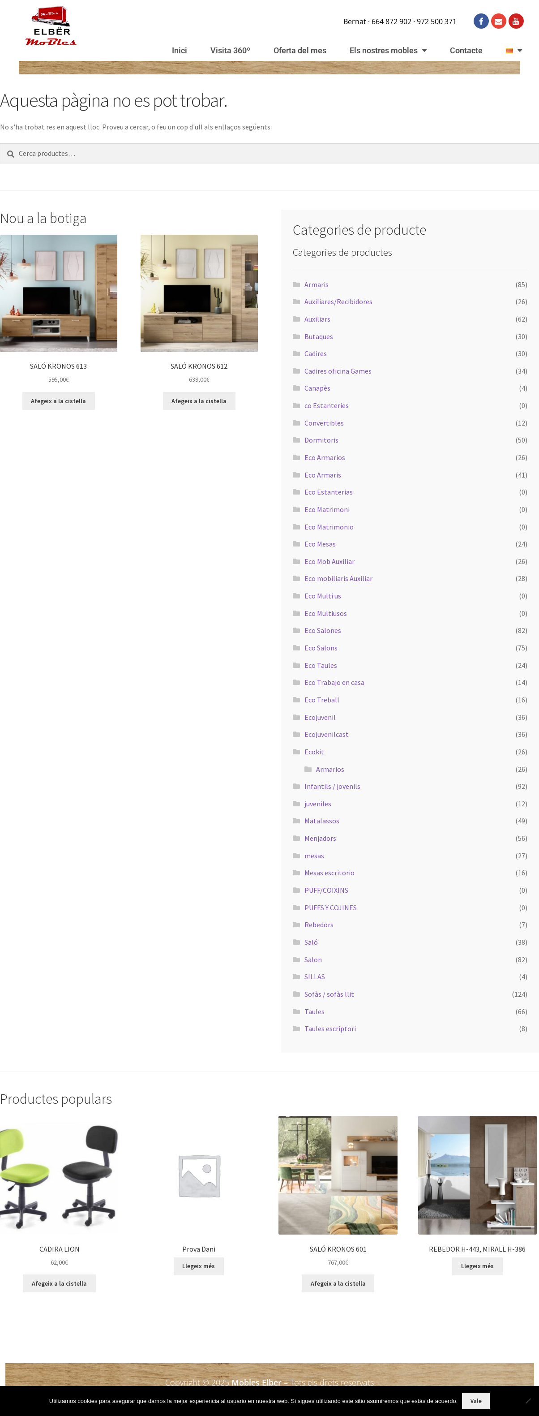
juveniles (317, 803)
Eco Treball (321, 699)
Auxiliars (317, 318)
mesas (314, 855)
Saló (311, 942)
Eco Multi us (322, 595)
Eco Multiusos (325, 613)
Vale (476, 1401)
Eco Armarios (324, 457)
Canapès (317, 387)
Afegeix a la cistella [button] (58, 401)
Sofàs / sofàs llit (329, 994)
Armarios (330, 769)
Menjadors (320, 838)
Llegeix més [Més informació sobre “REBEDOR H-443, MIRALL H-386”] (477, 1266)
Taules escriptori (330, 1028)
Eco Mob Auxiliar (329, 561)
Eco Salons (321, 647)
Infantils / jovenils (332, 786)
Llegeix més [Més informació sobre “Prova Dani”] (198, 1266)
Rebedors (319, 924)
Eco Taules (320, 665)
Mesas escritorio (329, 872)
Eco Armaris (322, 474)
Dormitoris (321, 439)
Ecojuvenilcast (326, 734)
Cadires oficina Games (338, 370)
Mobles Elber (256, 1382)
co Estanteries (326, 405)
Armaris (316, 284)
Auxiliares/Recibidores (338, 301)
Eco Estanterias (328, 491)
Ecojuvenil (320, 717)
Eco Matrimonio (329, 526)
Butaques (318, 336)
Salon (313, 959)
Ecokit (314, 751)
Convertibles (324, 422)
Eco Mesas (320, 543)
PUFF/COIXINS (326, 890)
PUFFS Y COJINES (330, 907)
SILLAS (314, 976)
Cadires (315, 353)
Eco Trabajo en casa (334, 682)
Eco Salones (322, 630)
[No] (527, 1400)
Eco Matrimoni (327, 509)
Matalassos (321, 820)
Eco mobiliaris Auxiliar (338, 578)
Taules (314, 1011)
